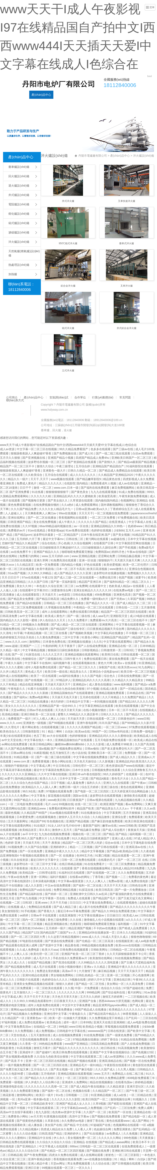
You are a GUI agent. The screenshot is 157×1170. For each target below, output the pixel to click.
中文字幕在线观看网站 (118, 641)
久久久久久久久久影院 (66, 1099)
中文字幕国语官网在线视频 (133, 543)
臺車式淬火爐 (126, 243)
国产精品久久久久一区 (100, 603)
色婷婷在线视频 (101, 530)
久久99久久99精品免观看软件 (33, 1001)
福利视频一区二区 (141, 834)
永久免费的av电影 (73, 1120)
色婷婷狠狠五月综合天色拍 (17, 637)
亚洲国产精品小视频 (61, 457)
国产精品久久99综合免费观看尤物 (114, 911)
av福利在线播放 (69, 675)
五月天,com (133, 530)
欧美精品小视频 (93, 1026)
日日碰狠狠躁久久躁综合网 (99, 547)
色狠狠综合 (29, 658)
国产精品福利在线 (31, 894)
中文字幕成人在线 (140, 521)
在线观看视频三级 (53, 727)
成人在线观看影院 (28, 594)
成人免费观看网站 (87, 504)
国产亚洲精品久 (27, 1146)
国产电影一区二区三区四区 (92, 791)
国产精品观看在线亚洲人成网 (19, 945)
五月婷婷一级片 (56, 928)
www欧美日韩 (56, 800)
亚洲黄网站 (106, 624)
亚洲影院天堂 (119, 616)
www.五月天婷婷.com (56, 556)
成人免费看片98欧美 (119, 744)
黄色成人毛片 (34, 671)
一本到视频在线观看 (104, 701)
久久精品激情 (101, 817)
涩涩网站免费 (107, 556)
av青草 (13, 928)
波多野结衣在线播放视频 (109, 573)
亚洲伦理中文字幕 (56, 1013)
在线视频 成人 (17, 906)
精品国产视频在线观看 (82, 1060)
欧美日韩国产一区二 (95, 1099)
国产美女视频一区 (62, 1069)
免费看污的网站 (29, 556)
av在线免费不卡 (21, 551)
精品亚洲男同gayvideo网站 (110, 1005)
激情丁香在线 (96, 1120)
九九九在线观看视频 (104, 492)
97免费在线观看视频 (142, 727)
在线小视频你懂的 (95, 710)
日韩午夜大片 (73, 658)
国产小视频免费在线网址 (67, 748)
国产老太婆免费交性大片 (117, 748)
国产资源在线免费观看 (59, 941)
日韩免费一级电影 (143, 731)
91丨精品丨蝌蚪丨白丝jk (58, 731)
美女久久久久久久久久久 (21, 705)
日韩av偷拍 (92, 748)
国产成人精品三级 (65, 906)
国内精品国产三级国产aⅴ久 (58, 932)
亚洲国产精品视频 (78, 821)
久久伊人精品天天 (12, 671)
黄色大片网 (105, 663)
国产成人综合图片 (114, 829)
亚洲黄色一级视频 (35, 723)
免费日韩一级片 (69, 787)
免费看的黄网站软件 (62, 808)
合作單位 (84, 94)
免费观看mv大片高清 (104, 620)
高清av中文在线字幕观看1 (17, 1112)
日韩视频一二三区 (77, 1095)
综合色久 (110, 675)
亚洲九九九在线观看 (116, 782)
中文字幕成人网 (40, 765)
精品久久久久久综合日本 (23, 1150)
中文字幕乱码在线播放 (109, 633)
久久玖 (97, 641)
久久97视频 (30, 526)
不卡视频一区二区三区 (140, 633)
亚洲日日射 (32, 1167)
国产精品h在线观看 (29, 603)
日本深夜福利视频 (44, 881)
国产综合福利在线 (114, 992)
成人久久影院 (34, 885)
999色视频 (131, 1137)
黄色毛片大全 (120, 778)
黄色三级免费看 (58, 919)
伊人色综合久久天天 (52, 620)
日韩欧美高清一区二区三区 (22, 611)
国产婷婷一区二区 (56, 894)
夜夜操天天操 (137, 829)
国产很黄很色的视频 (30, 1120)
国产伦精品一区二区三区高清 (95, 941)
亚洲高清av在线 (136, 847)
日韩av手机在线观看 (40, 710)
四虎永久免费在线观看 (63, 1155)
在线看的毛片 (107, 859)
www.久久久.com (16, 641)
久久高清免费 (135, 983)
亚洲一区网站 (40, 877)
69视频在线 (66, 804)
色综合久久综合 (111, 988)
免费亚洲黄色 (122, 1129)
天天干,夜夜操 (51, 842)
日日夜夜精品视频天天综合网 (106, 628)
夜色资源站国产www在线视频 (125, 765)
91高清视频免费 (128, 1048)
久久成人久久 (17, 962)
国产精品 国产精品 (115, 834)
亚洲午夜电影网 (87, 723)
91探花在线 (33, 654)
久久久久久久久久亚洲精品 (19, 774)
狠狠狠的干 (105, 560)
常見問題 (126, 94)
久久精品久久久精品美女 (128, 680)
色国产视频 (126, 577)
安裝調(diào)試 (65, 94)
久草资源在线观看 (82, 500)
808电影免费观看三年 (141, 1078)
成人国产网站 (141, 1120)
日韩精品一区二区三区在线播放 (64, 603)
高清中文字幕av (79, 1116)
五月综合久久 (40, 1069)
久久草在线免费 (59, 838)
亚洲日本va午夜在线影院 (85, 774)
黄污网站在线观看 (97, 539)
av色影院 (64, 594)
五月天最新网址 (18, 821)
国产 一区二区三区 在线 (133, 859)
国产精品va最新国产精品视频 (137, 462)
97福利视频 (9, 1022)
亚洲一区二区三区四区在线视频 (46, 1060)
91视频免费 (15, 847)
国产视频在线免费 (98, 1150)
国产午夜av (139, 782)
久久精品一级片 (10, 650)
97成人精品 (141, 838)
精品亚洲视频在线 (56, 924)
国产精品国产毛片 (104, 898)
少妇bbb (119, 530)
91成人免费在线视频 (132, 492)
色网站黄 (138, 1001)
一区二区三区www (115, 727)
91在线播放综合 (91, 812)
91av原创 (150, 992)
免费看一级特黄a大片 (95, 598)
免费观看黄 (136, 817)
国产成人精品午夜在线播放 (88, 1086)
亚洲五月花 (7, 898)
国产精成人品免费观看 (133, 928)
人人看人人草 (83, 1129)
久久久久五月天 (53, 654)
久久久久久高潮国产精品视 (84, 727)
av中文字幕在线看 (31, 616)
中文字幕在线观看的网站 (16, 825)
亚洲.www (41, 902)
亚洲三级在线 (110, 787)
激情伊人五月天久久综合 (74, 817)
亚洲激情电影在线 (12, 1086)
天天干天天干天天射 (37, 996)
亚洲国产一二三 (30, 646)
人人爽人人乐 (20, 954)
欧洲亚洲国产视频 (112, 804)
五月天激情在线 (40, 1035)
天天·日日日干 (11, 577)
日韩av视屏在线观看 (100, 800)
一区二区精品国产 (67, 534)
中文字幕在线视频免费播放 (90, 757)
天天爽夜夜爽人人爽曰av (41, 513)
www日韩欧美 (128, 825)
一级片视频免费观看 (18, 1065)
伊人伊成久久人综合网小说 (42, 1082)
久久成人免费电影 (28, 949)
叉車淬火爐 (126, 285)
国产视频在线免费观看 (106, 1116)
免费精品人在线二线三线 (128, 1073)
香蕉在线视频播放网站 (96, 868)
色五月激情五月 (60, 752)
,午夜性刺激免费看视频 (133, 496)
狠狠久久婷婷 (65, 983)
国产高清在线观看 (64, 962)
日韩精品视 (15, 1155)
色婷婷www (135, 526)
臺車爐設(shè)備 (18, 166)
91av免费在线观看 (77, 530)
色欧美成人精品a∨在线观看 (127, 586)
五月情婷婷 (48, 1073)
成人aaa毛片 (100, 616)
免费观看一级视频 (12, 1082)
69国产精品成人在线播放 (91, 1009)
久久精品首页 (26, 564)
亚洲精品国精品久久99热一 (108, 526)
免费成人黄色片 (27, 483)
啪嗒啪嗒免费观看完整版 (78, 551)
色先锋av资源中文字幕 (67, 1112)
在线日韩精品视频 (71, 864)
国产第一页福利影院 (63, 581)
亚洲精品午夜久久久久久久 (62, 851)
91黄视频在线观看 (55, 1116)
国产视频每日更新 (34, 500)
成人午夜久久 (67, 521)
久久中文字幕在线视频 (53, 774)
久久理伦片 (12, 727)
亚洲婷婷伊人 (59, 847)
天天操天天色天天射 (65, 697)
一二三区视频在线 (137, 996)
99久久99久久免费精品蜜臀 (108, 1078)
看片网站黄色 (31, 727)
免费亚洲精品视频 (65, 889)
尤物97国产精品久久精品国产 (21, 543)
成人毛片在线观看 (45, 966)
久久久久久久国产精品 (93, 521)
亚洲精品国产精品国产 (116, 637)
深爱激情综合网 (61, 590)
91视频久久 (140, 1099)
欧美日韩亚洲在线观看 (140, 821)
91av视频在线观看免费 (64, 812)
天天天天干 (86, 513)
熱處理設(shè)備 (18, 264)
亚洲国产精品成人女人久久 (73, 1103)
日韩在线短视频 (82, 594)
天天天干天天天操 (116, 885)
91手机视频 (28, 911)
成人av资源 (7, 449)
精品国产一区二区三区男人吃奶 (82, 842)
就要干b (140, 577)
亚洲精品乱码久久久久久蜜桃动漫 (111, 735)
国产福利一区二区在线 (87, 885)
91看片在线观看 (38, 688)
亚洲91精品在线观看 (35, 975)
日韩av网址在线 (21, 752)
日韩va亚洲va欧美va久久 (92, 509)
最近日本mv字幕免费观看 (74, 911)
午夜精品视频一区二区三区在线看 (46, 633)
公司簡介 (21, 94)
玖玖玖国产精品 (109, 723)
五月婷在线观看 (90, 697)
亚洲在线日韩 (122, 979)
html (149, 76)
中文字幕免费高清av (18, 1026)
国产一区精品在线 (132, 688)
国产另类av (118, 598)
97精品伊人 (63, 680)
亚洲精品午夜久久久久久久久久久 (129, 966)
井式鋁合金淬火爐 (126, 328)
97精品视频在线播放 (86, 1039)
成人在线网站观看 (92, 1155)
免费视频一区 (133, 752)
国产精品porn (23, 534)
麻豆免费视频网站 (123, 487)
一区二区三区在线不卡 (133, 620)
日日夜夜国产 (76, 800)
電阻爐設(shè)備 (18, 204)
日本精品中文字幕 (78, 701)
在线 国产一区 (14, 654)
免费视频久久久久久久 (141, 573)
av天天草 (36, 1116)
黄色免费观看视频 (20, 504)
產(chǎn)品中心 (41, 94)
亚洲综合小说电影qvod (104, 671)
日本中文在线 (81, 770)
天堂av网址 (58, 1163)
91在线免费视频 (94, 1035)
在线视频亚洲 (124, 941)
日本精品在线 (136, 693)
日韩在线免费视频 (129, 675)
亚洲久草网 (41, 560)
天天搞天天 (49, 594)
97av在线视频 (31, 577)
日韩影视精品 (90, 650)
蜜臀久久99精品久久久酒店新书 (78, 714)
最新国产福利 (92, 825)
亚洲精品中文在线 (40, 1137)
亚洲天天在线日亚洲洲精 (109, 1022)
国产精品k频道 (100, 778)
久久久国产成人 (105, 1069)
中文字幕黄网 (113, 812)
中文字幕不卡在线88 (38, 663)
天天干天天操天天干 (131, 971)
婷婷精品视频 (144, 1082)
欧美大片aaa (50, 949)
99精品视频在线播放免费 (97, 945)
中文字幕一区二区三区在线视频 (37, 449)
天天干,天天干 (39, 479)
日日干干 (26, 487)
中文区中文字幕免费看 (76, 1005)
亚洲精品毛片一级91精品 (86, 1065)
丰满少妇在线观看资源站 (16, 735)
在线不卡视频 (17, 1108)
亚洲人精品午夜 (38, 1163)
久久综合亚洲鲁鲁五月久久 (139, 770)
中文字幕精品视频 (34, 650)
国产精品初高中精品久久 (105, 1013)
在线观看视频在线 (84, 663)
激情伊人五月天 (62, 829)
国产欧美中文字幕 (139, 1031)
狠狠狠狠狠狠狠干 (58, 492)
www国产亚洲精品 (77, 1043)
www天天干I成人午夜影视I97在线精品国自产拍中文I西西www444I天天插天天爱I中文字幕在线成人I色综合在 (68, 444)
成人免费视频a (45, 1031)
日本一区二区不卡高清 (71, 569)
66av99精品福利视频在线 (55, 526)
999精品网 (94, 992)
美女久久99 (24, 586)
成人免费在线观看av (32, 1022)
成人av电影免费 (145, 941)
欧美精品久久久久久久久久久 (128, 1009)
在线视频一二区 (10, 902)
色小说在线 (79, 752)
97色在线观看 (93, 564)
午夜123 (47, 577)
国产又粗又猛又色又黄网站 (135, 898)
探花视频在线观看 (60, 795)
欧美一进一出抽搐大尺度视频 (68, 1018)
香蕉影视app (56, 530)
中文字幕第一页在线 (52, 898)
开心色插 (64, 543)
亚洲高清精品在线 (111, 1060)
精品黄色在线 (112, 479)
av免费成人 (114, 1133)
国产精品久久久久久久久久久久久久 (76, 1048)
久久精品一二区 (60, 1039)
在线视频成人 (148, 710)
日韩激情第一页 (111, 650)
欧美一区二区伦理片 (136, 564)
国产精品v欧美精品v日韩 (123, 851)
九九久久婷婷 (23, 958)
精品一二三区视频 (81, 847)
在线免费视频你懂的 (46, 504)
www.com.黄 (22, 761)
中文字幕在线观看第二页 (87, 1056)
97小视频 (93, 688)
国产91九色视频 (27, 898)
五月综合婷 (83, 466)
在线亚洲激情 (68, 915)
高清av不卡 (69, 971)
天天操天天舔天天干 (58, 684)
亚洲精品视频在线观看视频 (75, 1073)
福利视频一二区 (128, 924)
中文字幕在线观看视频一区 (133, 624)
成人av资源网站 (115, 1056)
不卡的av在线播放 (105, 928)
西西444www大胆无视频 (115, 1001)
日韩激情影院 (31, 731)
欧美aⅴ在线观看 (125, 663)
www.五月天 (102, 1073)
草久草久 (44, 829)
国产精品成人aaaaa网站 (115, 1142)
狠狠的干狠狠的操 (17, 765)
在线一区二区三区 (87, 804)
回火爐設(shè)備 (18, 176)
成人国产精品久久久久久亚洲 (73, 573)
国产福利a (21, 697)
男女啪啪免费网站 (62, 975)
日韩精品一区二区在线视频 (127, 949)
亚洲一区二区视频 (119, 975)
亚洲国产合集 (88, 1001)
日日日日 (76, 902)
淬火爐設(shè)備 (18, 241)
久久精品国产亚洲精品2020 (116, 474)
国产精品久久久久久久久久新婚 (28, 693)
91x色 (60, 1095)
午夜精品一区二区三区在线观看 (93, 607)
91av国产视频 (17, 573)
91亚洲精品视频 (101, 1095)
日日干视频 (58, 782)
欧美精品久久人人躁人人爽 (39, 787)
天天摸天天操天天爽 (127, 560)
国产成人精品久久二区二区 (134, 603)
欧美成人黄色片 (55, 616)
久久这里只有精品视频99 (64, 936)
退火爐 (68, 430)
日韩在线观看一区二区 (135, 654)
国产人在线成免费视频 (92, 646)
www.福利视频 (123, 684)
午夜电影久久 (17, 688)
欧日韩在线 (108, 1048)
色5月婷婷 (58, 701)
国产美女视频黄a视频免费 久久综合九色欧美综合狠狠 (34, 1056)
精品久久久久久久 (51, 483)
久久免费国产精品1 (134, 697)
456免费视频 (103, 594)
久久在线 (76, 919)
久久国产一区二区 (95, 1112)
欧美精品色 (54, 1022)
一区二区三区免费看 (103, 517)
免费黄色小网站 (18, 1116)
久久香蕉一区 (28, 1043)
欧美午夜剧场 (46, 569)
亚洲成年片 (27, 1052)
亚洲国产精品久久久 (47, 551)
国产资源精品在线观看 (82, 462)
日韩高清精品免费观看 (105, 1043)
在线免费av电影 (123, 590)
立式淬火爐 (68, 370)
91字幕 (18, 633)
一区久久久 (83, 1167)
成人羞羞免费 (76, 782)
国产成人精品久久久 (123, 757)
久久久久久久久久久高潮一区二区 (47, 1086)
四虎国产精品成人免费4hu (93, 457)
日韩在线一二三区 (127, 607)
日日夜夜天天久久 (66, 1001)
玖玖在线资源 (20, 859)
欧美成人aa (131, 915)
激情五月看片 (43, 1048)
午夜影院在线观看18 (117, 1065)
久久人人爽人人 (96, 881)
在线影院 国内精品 (76, 483)
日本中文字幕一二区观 (74, 778)
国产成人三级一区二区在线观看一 (76, 577)
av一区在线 (81, 526)
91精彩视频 (41, 752)
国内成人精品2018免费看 (129, 868)
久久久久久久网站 (110, 1137)
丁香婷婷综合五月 (122, 509)
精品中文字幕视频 (93, 851)
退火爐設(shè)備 (18, 185)
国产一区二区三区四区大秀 (28, 936)
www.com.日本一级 (66, 487)
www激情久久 (118, 569)
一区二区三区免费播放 (121, 864)
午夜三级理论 (65, 466)
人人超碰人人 (14, 513)
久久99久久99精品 (40, 573)
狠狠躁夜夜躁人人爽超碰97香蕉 (31, 453)
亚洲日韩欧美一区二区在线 (38, 714)
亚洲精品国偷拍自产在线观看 (74, 740)
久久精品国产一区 (13, 1018)
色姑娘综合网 (103, 1129)
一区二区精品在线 (141, 1095)
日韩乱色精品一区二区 (90, 975)
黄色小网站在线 (62, 761)
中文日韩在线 (62, 765)
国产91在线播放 (94, 1133)
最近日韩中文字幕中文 (45, 859)
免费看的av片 (17, 530)
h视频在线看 (78, 979)
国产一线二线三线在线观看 (113, 453)
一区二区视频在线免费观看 (112, 513)
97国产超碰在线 (133, 988)
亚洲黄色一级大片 (54, 470)
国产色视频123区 (143, 1052)
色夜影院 (76, 924)
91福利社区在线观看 (71, 872)
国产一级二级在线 (79, 616)
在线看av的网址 (80, 877)
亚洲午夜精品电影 (40, 1159)
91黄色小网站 (90, 637)
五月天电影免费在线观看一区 (114, 740)
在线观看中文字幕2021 (34, 590)
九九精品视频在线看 (128, 800)
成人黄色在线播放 (101, 684)
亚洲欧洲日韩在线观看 (126, 1150)
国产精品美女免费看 (21, 598)
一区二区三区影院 (77, 1078)
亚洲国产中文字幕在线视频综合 (110, 1052)
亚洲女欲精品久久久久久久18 (92, 590)
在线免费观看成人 (133, 1146)
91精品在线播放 (38, 701)
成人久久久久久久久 (83, 474)
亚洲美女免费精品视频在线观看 (34, 983)
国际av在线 (80, 795)
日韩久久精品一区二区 (82, 470)
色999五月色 (84, 855)
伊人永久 (60, 1137)
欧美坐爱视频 (113, 564)
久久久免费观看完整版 (25, 1090)
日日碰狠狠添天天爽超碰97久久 (60, 547)
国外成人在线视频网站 (14, 675)
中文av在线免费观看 (58, 885)
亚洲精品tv (80, 684)
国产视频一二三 (116, 877)
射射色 (110, 1155)
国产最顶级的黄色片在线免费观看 (131, 894)
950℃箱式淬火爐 (68, 243)
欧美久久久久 (49, 778)
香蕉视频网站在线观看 (73, 517)
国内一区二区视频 (34, 919)
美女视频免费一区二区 (82, 1137)
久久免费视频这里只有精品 (106, 1018)
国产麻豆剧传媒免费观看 (107, 821)
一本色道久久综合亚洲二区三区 (54, 586)
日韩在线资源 (117, 1031)
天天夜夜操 (146, 1137)
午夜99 (137, 979)
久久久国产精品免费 (24, 509)
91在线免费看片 (94, 864)
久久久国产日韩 (38, 581)
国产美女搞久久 (58, 500)
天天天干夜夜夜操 (17, 868)
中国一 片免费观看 (87, 988)
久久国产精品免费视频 (20, 748)
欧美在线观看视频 (127, 705)
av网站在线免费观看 (15, 744)
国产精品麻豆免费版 (87, 829)
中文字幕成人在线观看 (53, 1146)
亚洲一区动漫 (88, 560)
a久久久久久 (134, 919)
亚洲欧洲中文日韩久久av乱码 (89, 894)
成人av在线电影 (128, 483)
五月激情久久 (23, 992)
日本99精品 (147, 646)
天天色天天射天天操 (68, 710)
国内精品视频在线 (26, 778)
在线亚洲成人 (118, 521)
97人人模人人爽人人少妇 (49, 718)
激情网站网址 (26, 1095)
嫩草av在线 (110, 825)
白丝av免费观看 (143, 453)
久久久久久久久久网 (71, 992)
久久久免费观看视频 (131, 872)
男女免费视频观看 (79, 1163)
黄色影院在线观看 (144, 1065)
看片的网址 (135, 992)
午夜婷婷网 (50, 646)
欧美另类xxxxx (127, 667)
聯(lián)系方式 (14, 102)
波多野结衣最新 (43, 534)
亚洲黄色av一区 (37, 1018)
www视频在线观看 (63, 479)
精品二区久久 (141, 581)
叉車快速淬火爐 (126, 201)
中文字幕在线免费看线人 (99, 902)
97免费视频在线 (128, 517)
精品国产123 (30, 932)
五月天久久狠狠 (10, 457)
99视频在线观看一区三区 (58, 1167)
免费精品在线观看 (40, 906)
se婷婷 (24, 915)
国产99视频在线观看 (61, 723)
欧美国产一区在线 (120, 1112)
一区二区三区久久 (45, 992)
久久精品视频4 (29, 1129)
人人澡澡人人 (148, 1013)
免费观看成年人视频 (103, 483)
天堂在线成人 (20, 1035)
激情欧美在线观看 (135, 795)
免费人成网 (145, 1108)
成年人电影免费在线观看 (41, 667)
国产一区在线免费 (31, 851)
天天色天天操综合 (86, 761)
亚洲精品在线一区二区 (123, 646)
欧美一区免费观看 (48, 564)
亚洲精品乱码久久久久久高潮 (91, 680)
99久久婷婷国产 (113, 774)
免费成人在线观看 (79, 898)
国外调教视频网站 (112, 504)
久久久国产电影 (92, 675)
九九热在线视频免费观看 (55, 834)
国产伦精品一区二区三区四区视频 (63, 1150)
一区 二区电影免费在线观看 (26, 804)
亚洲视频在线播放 (80, 641)
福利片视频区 (59, 877)
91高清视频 (24, 1048)
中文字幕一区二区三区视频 (25, 924)
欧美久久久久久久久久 (45, 868)
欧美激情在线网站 (101, 958)
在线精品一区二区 (45, 1026)
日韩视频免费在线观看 (106, 770)
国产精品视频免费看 (18, 966)
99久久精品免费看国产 (74, 449)
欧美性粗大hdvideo (31, 928)
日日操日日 (114, 915)
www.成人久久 (91, 936)
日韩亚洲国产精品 (20, 521)
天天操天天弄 (76, 718)
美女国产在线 (54, 1125)
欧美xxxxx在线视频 (128, 945)
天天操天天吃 (32, 842)
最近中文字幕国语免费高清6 (52, 770)
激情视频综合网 (120, 1099)
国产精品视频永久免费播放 (25, 1013)
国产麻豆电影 (85, 1069)
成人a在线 (120, 1095)
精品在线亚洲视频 (31, 684)
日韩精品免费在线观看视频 (17, 1142)
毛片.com (51, 804)
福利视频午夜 (62, 663)
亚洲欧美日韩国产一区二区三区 (131, 457)
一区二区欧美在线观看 (48, 988)
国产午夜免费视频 (36, 1155)
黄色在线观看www (118, 1120)
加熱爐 (12, 274)
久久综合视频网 (81, 543)
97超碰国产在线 (100, 1125)
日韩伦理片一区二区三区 (88, 765)
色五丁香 (39, 735)
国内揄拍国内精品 (107, 500)
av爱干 (8, 778)
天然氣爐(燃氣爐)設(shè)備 (24, 253)
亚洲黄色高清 (122, 594)
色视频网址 (127, 500)
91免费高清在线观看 (63, 560)
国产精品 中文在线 (76, 1125)
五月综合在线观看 (56, 474)
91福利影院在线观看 (139, 466)
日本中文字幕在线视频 (142, 539)
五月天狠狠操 (132, 812)
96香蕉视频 (130, 1013)
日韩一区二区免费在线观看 (78, 859)
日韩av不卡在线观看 (44, 915)
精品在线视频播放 (102, 1082)
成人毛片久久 (42, 958)
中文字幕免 (38, 795)
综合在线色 (49, 543)
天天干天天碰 (59, 902)
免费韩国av (102, 551)
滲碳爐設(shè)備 (18, 232)
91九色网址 (146, 667)
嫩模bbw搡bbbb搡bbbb (70, 744)
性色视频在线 (56, 821)
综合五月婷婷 (90, 787)
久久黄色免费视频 (48, 637)
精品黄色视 (72, 945)
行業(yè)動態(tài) (105, 94)
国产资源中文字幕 (51, 945)
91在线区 (40, 825)
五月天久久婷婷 (90, 996)
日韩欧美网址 (100, 949)
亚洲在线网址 (17, 517)
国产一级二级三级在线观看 (54, 757)
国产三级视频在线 (51, 658)
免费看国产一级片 (20, 718)
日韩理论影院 (48, 872)
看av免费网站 (134, 804)
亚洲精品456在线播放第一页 (97, 932)
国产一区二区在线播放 (42, 517)
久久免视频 (130, 1133)
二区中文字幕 (71, 637)
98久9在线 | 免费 (33, 791)
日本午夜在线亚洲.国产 (96, 534)
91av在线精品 (37, 530)
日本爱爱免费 (26, 817)
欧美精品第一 (28, 872)
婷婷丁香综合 (110, 1039)
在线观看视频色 (46, 817)
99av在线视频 (68, 513)
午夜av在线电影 (137, 551)
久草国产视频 (136, 598)
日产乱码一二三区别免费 (120, 1108)
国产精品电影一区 (134, 1116)
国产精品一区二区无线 (90, 983)
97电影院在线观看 (31, 941)
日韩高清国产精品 (51, 1133)
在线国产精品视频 (39, 962)
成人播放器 (35, 1125)
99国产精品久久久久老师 (30, 800)
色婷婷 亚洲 (13, 842)
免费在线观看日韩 (96, 658)
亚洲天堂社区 (136, 1086)
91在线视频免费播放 (128, 958)
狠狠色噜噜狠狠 (141, 936)
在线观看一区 (135, 774)
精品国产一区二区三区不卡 (17, 466)
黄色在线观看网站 (132, 787)
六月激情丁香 (88, 971)
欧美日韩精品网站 (42, 744)
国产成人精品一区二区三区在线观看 (74, 624)
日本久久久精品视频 (130, 932)
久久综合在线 (101, 1163)
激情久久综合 (46, 466)
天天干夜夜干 (67, 646)
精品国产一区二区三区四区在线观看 (124, 611)
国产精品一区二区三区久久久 (78, 667)
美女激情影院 (11, 911)
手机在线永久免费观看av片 (70, 958)
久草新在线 (52, 1120)
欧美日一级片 (45, 1095)
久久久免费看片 (78, 620)
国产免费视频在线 (65, 453)
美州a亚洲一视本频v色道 (33, 1099)
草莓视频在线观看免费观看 (122, 1026)
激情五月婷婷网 (112, 996)
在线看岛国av (124, 1082)
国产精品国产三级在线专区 (68, 628)
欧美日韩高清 (105, 889)
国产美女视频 (122, 534)
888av (74, 1146)
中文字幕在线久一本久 (39, 740)
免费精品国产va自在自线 (35, 889)
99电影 (63, 1026)
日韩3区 (128, 650)
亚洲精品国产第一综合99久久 (58, 705)
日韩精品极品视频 (129, 556)
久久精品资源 (116, 1086)
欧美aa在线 (83, 731)
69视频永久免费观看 (36, 624)
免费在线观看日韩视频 (84, 611)
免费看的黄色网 (138, 877)
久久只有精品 (111, 697)
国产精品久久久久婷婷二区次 (44, 1078)
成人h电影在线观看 (142, 616)
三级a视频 (42, 748)
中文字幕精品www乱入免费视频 (82, 1108)
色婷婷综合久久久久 (55, 979)
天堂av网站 (18, 710)
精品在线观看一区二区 (126, 855)
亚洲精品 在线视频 (85, 1142)
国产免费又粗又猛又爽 (14, 1069)
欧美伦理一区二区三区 (45, 954)
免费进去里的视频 (48, 971)
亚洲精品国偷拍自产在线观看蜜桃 (72, 693)
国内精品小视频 (71, 564)
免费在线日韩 (108, 577)
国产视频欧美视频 (81, 633)
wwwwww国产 (97, 1031)
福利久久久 (94, 782)
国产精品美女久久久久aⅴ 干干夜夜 (119, 808)
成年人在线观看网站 (55, 611)
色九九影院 (43, 1112)
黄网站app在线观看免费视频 (29, 1009)
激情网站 (35, 641)
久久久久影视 (96, 744)
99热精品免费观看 (51, 1043)
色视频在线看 (82, 1090)
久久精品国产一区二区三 (108, 1090)
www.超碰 (11, 646)
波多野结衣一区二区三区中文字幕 (35, 864)
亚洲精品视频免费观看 (110, 693)
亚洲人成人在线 (122, 838)
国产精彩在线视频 (120, 1103)
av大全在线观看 (57, 735)
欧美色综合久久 (10, 731)
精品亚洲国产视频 (80, 928)
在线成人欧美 (109, 688)
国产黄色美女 (80, 492)
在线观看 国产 (70, 868)
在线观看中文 (98, 586)
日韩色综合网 (138, 885)
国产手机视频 (128, 547)
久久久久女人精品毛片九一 (56, 509)
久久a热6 (67, 504)
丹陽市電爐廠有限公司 (92, 155)
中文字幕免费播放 (61, 1009)
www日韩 (143, 718)
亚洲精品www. (37, 808)
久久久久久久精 (41, 496)
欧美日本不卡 (142, 1142)
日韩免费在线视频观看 (74, 949)
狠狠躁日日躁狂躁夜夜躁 (64, 650)
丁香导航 (98, 877)
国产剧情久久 (108, 462)
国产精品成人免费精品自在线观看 (121, 470)
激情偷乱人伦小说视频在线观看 (104, 919)
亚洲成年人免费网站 (75, 1082)
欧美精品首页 (28, 829)
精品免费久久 (70, 598)
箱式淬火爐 (68, 328)
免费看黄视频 (41, 761)
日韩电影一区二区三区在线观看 (99, 1146)
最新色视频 (12, 812)
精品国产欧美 (86, 808)
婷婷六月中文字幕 (100, 979)
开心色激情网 (141, 975)
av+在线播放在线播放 (98, 1159)
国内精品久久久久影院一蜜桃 (19, 620)
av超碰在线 (118, 539)
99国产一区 (99, 731)
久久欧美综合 (34, 474)
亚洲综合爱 (119, 817)
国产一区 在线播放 (62, 855)
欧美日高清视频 (97, 569)
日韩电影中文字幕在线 (71, 1031)
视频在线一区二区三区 (87, 834)
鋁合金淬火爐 (68, 285)
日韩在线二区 (75, 539)
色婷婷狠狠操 (78, 735)
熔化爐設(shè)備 (18, 213)
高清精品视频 (11, 714)
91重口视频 (102, 855)
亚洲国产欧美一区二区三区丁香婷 (83, 954)
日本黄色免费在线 (55, 641)
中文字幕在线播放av (91, 915)
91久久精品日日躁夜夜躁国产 (91, 838)
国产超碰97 (44, 1052)
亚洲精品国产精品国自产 (108, 466)
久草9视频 (100, 1103)
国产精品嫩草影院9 (89, 479)
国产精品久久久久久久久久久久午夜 (133, 906)
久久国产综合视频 (37, 847)
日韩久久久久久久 (112, 714)
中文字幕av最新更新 (71, 881)
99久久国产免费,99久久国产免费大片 (24, 838)
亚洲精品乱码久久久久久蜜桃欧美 (75, 496)
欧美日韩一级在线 (56, 671)
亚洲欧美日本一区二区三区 (105, 752)
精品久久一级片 (18, 479)
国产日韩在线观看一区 (109, 847)
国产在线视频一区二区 (40, 680)
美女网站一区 (116, 983)
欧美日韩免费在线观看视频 (70, 1052)
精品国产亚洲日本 (90, 581)
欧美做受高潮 (108, 496)
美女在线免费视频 (45, 521)
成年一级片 (70, 1022)
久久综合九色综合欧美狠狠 (67, 688)
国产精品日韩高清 (48, 598)
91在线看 (38, 492)
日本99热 (86, 1022)
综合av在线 (112, 842)
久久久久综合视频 (25, 1133)
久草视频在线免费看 (58, 607)
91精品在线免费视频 (134, 1039)
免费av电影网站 (39, 697)
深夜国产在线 (108, 667)
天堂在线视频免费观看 (34, 1039)
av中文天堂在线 (12, 740)
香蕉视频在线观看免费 (68, 1159)
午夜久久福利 (14, 663)
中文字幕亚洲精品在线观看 (96, 705)
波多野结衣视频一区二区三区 (47, 462)
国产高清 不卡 (14, 1060)
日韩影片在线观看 (28, 979)
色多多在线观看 (101, 449)
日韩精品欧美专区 (43, 1103)
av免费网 (82, 586)
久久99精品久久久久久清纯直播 (98, 962)
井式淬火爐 (68, 201)
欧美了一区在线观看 (44, 675)
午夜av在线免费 (18, 877)
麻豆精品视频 (107, 971)
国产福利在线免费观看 (95, 487)
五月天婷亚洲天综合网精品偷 (130, 791)
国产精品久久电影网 (35, 628)
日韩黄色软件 (127, 718)
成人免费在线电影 (137, 881)
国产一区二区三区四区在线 (50, 1065)
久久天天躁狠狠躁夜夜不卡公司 (127, 954)
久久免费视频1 (24, 1031)
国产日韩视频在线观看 (126, 1163)
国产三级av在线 (123, 449)
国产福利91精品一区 (117, 581)
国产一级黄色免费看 (120, 1035)
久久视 (69, 988)
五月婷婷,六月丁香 (29, 539)
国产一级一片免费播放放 (131, 889)
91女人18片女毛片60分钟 (64, 825)
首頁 (8, 94)
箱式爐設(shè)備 (18, 223)
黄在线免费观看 (119, 658)
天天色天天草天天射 (65, 996)
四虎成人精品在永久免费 (57, 1129)
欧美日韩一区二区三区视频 (138, 671)
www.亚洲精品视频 (84, 556)
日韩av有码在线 (118, 731)
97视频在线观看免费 (59, 791)
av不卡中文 (29, 834)
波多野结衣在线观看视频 (106, 795)
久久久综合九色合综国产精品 (30, 782)
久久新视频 (106, 761)
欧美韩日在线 (111, 654)
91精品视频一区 (24, 757)
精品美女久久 (79, 671)
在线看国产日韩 (103, 543)
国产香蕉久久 (47, 911)
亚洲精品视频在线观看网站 (82, 654)
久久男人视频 (127, 1069)
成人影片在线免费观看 (93, 906)
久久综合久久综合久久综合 (54, 1142)
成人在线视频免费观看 (67, 1035)
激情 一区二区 (43, 487)
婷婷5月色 (118, 551)
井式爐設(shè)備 (18, 195)
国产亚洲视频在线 (34, 457)
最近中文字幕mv (54, 539)
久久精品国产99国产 (34, 812)
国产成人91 (86, 453)
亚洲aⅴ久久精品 (95, 966)
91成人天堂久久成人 (115, 936)
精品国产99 (37, 821)
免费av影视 (116, 881)
